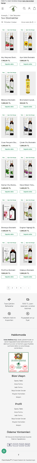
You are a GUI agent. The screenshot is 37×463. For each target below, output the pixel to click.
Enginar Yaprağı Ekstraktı (28, 228)
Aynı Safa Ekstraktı (27, 57)
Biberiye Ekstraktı (8, 100)
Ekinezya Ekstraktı (8, 228)
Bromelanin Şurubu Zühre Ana (28, 100)
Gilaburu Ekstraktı (27, 270)
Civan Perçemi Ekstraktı (9, 142)
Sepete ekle (9, 64)
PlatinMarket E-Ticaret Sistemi (12, 460)
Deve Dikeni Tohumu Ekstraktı (28, 185)
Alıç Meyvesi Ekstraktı (9, 57)
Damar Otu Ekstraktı (9, 185)
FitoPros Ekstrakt (8, 270)
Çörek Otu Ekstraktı (28, 142)
